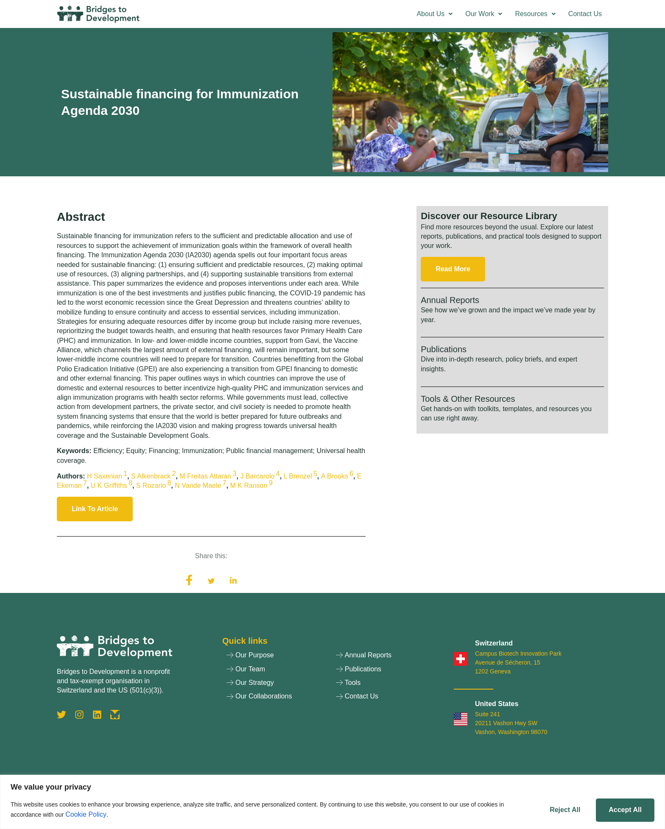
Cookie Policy (85, 814)
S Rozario (151, 485)
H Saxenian (104, 476)
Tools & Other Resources (468, 398)
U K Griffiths (109, 485)
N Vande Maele (198, 485)
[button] (434, 14)
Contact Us (585, 13)
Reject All (558, 808)
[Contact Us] (386, 698)
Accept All (623, 808)
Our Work (483, 13)
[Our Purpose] (276, 657)
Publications (444, 349)
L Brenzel (298, 476)
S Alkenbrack (150, 476)
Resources (535, 13)
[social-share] (189, 580)
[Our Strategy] (276, 685)
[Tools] (386, 685)
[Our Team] (276, 671)
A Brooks (334, 476)
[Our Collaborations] (276, 698)
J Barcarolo (257, 476)
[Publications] (386, 671)
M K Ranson (249, 485)
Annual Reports (450, 300)
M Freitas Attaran (206, 476)
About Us (434, 13)
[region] (332, 801)
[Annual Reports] (386, 657)
